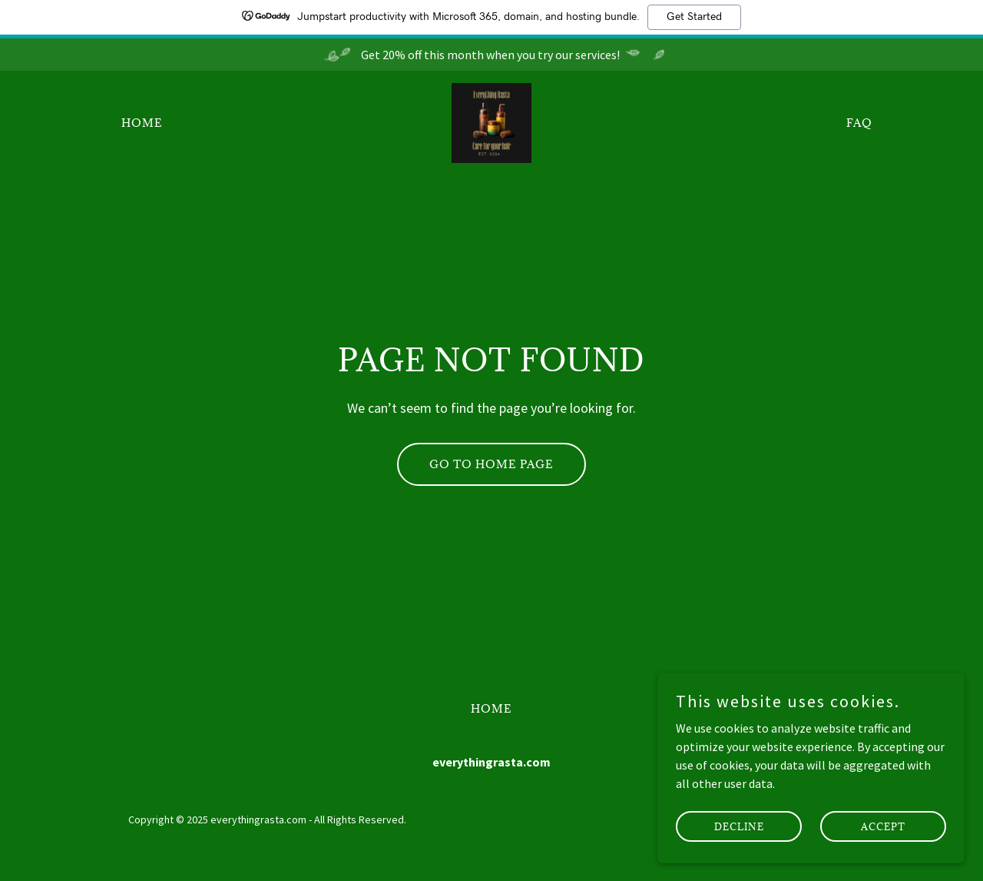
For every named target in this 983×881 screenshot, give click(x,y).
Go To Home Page (491, 464)
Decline (739, 825)
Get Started (694, 17)
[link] (491, 121)
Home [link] (142, 122)
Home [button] (491, 708)
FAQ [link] (859, 122)
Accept (883, 825)
